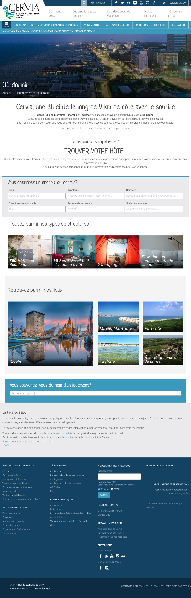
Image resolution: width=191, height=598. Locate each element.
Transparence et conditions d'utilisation (69, 521)
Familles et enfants (11, 475)
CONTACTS (126, 586)
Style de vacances (136, 203)
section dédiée (64, 433)
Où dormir (7, 471)
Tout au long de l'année (13, 495)
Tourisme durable (11, 513)
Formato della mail (116, 483)
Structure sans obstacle (22, 203)
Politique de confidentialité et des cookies (70, 513)
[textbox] (95, 393)
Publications (56, 471)
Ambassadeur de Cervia (110, 529)
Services (131, 190)
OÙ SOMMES (156, 586)
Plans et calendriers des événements (68, 475)
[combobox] (37, 196)
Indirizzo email (105, 471)
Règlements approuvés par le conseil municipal (29, 441)
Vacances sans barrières (14, 483)
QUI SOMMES (141, 586)
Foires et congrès (11, 525)
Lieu (11, 190)
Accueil (6, 92)
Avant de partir (9, 491)
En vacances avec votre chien (17, 487)
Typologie (73, 190)
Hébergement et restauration (33, 92)
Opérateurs (8, 517)
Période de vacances (80, 203)
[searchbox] (36, 195)
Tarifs (5, 445)
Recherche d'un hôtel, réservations (171, 489)
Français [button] (101, 2)
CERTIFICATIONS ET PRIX (178, 586)
